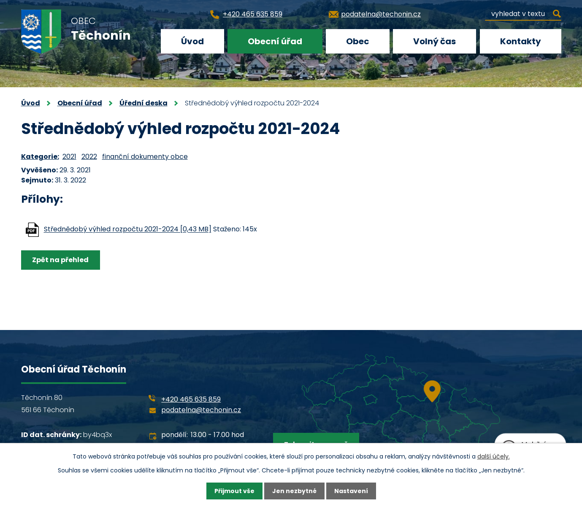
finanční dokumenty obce (145, 156)
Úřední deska (143, 103)
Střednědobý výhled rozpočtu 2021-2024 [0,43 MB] (127, 229)
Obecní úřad (275, 41)
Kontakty (520, 41)
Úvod (192, 41)
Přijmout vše (234, 491)
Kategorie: (40, 156)
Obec (357, 41)
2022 (89, 156)
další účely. (493, 456)
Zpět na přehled (60, 260)
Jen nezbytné (294, 491)
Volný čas (434, 41)
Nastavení (351, 491)
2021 (69, 156)
